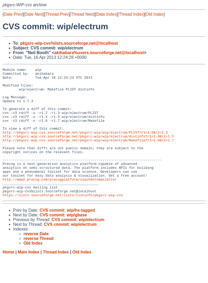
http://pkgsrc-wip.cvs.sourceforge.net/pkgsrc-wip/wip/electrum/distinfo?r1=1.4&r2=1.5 (88, 150)
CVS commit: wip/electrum (77, 245)
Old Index (155, 14)
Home (8, 278)
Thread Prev (57, 14)
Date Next (34, 14)
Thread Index (131, 14)
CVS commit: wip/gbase (63, 241)
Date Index (106, 14)
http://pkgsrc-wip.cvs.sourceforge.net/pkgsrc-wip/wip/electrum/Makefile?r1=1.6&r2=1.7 (88, 155)
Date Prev (13, 14)
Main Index (28, 278)
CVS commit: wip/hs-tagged (67, 236)
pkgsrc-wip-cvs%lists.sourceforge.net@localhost (69, 43)
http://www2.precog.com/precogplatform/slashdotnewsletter (60, 202)
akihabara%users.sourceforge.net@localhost (99, 52)
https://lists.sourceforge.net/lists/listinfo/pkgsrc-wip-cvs (63, 220)
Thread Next (82, 14)
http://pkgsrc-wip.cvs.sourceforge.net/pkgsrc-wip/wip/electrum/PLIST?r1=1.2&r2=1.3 (85, 145)
